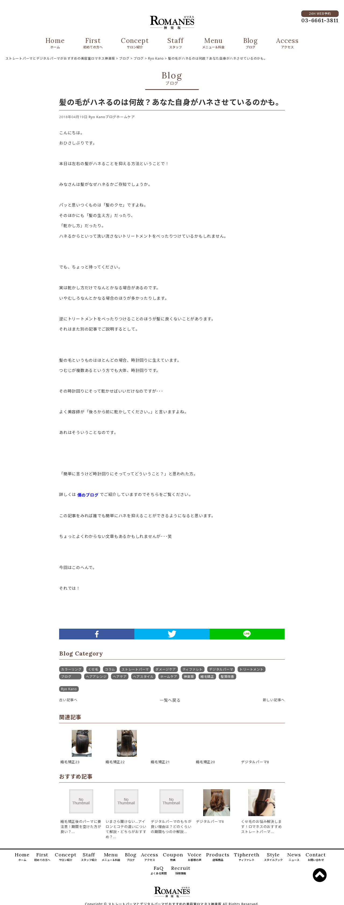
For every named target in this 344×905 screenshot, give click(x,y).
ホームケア (125, 116)
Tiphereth (246, 857)
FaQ (158, 870)
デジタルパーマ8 (210, 821)
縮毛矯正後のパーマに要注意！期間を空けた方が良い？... (80, 826)
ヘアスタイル (143, 676)
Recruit (180, 870)
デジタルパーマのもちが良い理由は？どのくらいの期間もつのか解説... (171, 826)
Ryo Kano (97, 116)
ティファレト (192, 669)
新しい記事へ (274, 699)
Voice (195, 857)
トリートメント (251, 669)
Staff (175, 43)
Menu (213, 43)
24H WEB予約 (320, 13)
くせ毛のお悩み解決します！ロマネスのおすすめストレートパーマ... (261, 826)
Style (273, 857)
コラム (110, 669)
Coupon (173, 857)
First (93, 43)
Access (287, 43)
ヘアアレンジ (96, 676)
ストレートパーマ (135, 669)
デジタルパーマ (221, 669)
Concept (135, 43)
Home (55, 43)
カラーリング (71, 669)
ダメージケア (165, 669)
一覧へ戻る (170, 700)
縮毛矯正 (207, 676)
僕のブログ (88, 495)
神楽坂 (189, 676)
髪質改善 (227, 676)
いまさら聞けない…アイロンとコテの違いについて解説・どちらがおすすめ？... (126, 829)
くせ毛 (93, 669)
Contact (316, 857)
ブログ (110, 116)
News (294, 857)
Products (217, 857)
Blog (250, 43)
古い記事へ (68, 699)
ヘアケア (120, 676)
